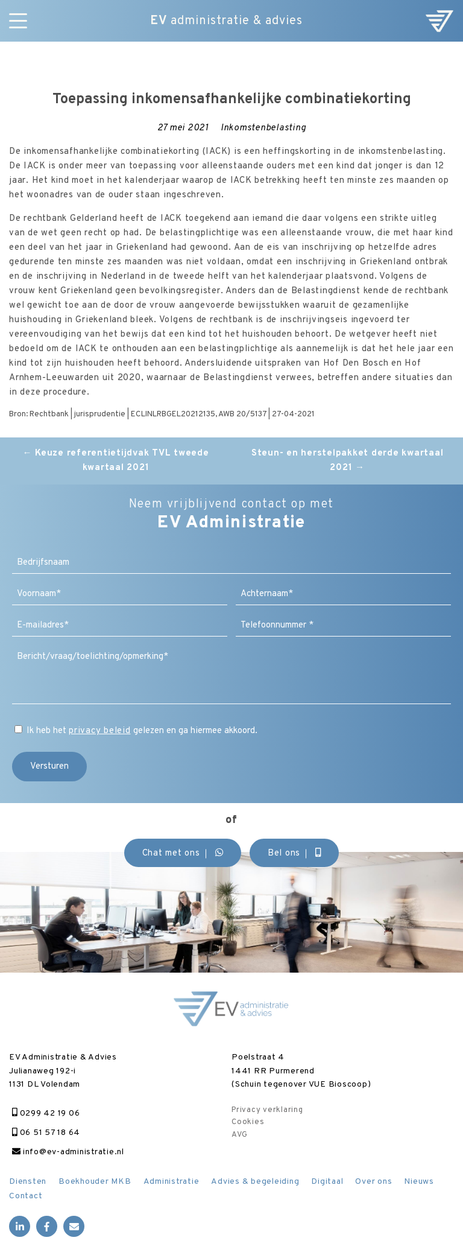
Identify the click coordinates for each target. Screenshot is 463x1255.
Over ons (373, 1182)
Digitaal (327, 1182)
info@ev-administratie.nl (68, 1152)
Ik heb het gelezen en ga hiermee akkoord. (142, 731)
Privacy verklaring (267, 1110)
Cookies (248, 1122)
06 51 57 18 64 (46, 1133)
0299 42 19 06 (46, 1113)
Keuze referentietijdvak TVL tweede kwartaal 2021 (116, 461)
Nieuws (419, 1182)
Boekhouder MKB (94, 1182)
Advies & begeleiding (255, 1182)
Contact (25, 1196)
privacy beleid (100, 731)
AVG (239, 1135)
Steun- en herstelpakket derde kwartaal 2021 (347, 461)
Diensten (27, 1182)
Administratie (171, 1182)
